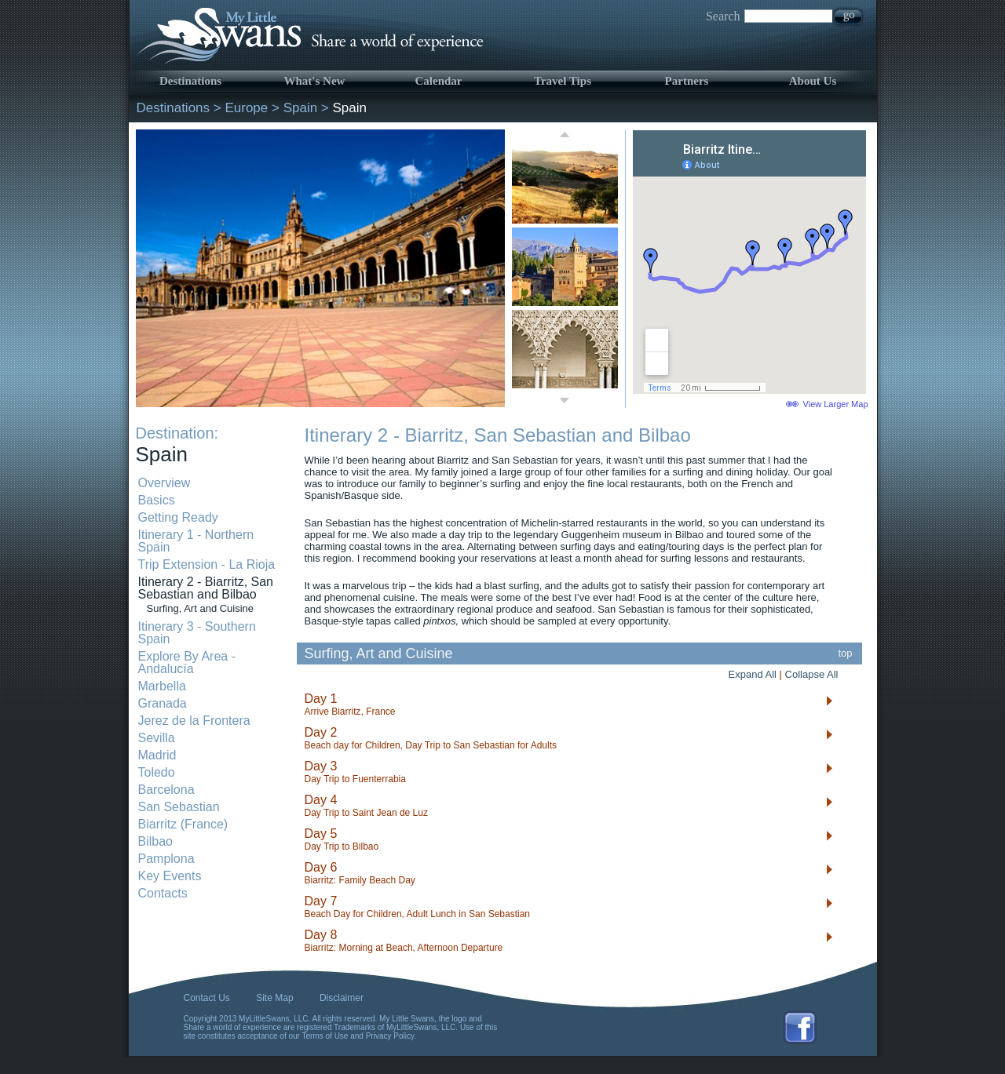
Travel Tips (562, 81)
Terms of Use (325, 1036)
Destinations (190, 81)
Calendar (438, 81)
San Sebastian (179, 807)
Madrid (157, 755)
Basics (156, 500)
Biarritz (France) (183, 824)
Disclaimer (342, 997)
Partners (687, 81)
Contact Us (207, 997)
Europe (246, 107)
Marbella (162, 686)
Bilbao (155, 841)
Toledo (156, 772)
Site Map (274, 997)
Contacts (163, 893)
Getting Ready (178, 517)
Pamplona (166, 858)
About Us (812, 81)
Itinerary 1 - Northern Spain (196, 541)
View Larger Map (835, 404)
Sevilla (156, 738)
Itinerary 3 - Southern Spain (197, 633)
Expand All (753, 674)
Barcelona (166, 789)
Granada (162, 703)
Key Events (170, 876)
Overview (164, 483)
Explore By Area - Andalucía (187, 662)
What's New (314, 81)
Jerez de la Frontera (194, 720)
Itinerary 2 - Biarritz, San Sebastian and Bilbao (206, 588)
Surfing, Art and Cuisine (200, 608)
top (846, 653)
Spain (300, 107)
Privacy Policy (390, 1036)
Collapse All (812, 674)
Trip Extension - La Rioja (207, 564)
